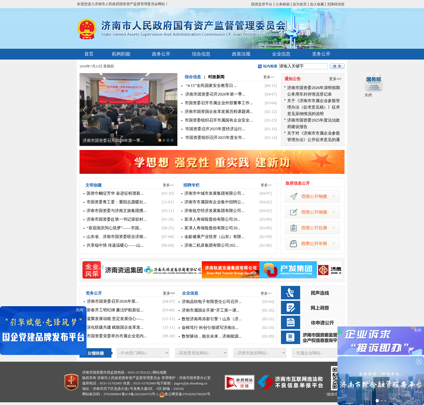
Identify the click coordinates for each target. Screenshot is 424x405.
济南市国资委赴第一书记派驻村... (116, 219)
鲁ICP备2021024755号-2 (140, 394)
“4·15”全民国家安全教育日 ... (211, 85)
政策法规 (241, 54)
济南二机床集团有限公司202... (211, 245)
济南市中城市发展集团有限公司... (214, 193)
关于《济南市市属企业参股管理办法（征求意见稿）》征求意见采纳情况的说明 (313, 107)
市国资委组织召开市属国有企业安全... (219, 120)
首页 (89, 54)
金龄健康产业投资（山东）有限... (214, 236)
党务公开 (321, 54)
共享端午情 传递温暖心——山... (115, 245)
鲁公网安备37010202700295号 (187, 394)
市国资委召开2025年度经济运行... (215, 129)
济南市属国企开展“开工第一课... (210, 310)
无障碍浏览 (336, 4)
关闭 (368, 95)
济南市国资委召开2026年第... (112, 301)
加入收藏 (317, 4)
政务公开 (161, 54)
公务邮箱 (283, 4)
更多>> (268, 77)
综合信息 (201, 54)
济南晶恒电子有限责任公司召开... (211, 301)
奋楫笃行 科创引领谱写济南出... (210, 327)
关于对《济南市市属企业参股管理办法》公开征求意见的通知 (313, 139)
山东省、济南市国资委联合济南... (116, 236)
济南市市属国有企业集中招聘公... (214, 202)
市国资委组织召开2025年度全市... (215, 137)
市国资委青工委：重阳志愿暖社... (116, 202)
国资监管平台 (261, 4)
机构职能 (121, 54)
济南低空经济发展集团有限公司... (214, 210)
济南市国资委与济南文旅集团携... (116, 210)
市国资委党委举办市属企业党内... (117, 336)
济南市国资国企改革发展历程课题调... (219, 111)
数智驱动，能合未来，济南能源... (211, 336)
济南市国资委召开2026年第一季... (113, 140)
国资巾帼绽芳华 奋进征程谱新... (115, 193)
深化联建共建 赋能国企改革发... (115, 327)
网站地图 (160, 372)
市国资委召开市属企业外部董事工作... (219, 103)
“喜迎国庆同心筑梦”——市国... (114, 228)
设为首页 (300, 4)
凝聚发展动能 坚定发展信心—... (115, 318)
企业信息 (281, 54)
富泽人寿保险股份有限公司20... (212, 219)
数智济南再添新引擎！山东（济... (211, 319)
